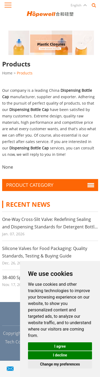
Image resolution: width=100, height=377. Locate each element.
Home (7, 73)
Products (25, 73)
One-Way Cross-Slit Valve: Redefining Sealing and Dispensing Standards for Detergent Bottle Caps (49, 226)
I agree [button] (60, 346)
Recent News (28, 204)
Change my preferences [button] (60, 364)
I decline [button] (60, 355)
